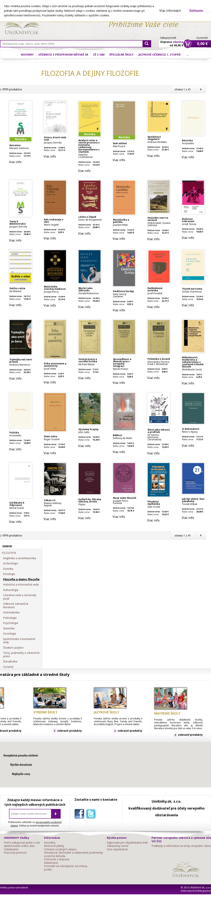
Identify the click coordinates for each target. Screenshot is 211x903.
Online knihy (22, 26)
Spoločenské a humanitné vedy (19, 640)
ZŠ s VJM (99, 54)
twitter (91, 814)
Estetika (8, 569)
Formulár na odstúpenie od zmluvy (65, 866)
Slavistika (9, 628)
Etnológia (9, 574)
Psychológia (10, 623)
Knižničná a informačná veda (21, 584)
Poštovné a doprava (56, 859)
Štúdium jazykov (13, 647)
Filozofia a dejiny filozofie (21, 579)
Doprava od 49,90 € (171, 41)
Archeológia (10, 563)
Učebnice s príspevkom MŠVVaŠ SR (63, 54)
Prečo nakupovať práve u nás (22, 842)
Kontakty (49, 842)
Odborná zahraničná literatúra (15, 605)
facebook (80, 814)
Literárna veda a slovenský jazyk (19, 596)
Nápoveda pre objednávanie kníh (127, 842)
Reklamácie (51, 863)
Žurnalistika (10, 661)
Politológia (9, 618)
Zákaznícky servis (117, 846)
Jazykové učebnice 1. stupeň (159, 54)
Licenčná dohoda (54, 856)
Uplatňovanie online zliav (19, 846)
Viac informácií (170, 10)
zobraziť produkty (69, 730)
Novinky (27, 54)
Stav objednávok (117, 849)
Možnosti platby (54, 846)
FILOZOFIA (9, 553)
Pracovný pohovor (15, 852)
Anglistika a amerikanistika (19, 558)
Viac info (15, 162)
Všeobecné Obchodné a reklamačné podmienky (73, 852)
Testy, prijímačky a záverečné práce (21, 654)
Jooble (48, 869)
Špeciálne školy (121, 54)
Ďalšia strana (200, 89)
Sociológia (9, 633)
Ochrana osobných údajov (60, 849)
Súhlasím (196, 10)
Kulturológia (10, 590)
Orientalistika (11, 612)
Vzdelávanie (11, 849)
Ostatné (8, 667)
